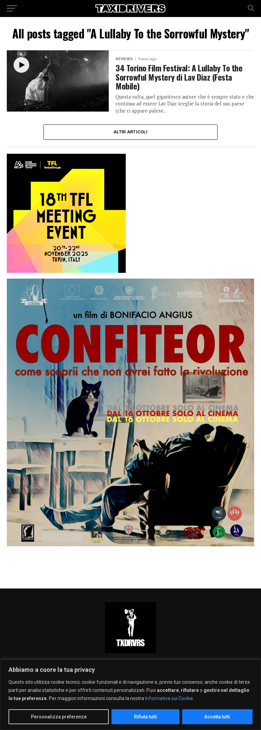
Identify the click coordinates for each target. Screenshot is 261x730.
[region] (130, 695)
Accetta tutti (217, 716)
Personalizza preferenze (59, 716)
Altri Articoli (130, 131)
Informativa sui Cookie (169, 698)
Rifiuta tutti (145, 716)
